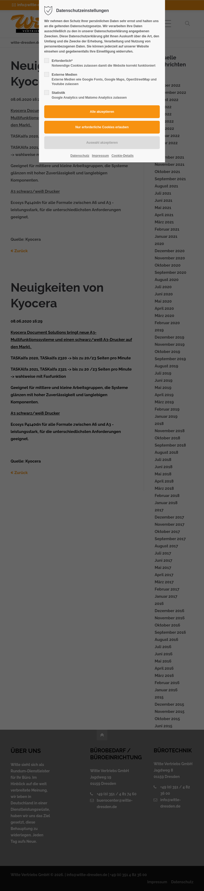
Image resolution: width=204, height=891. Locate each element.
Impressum (100, 156)
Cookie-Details (123, 156)
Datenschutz (79, 156)
